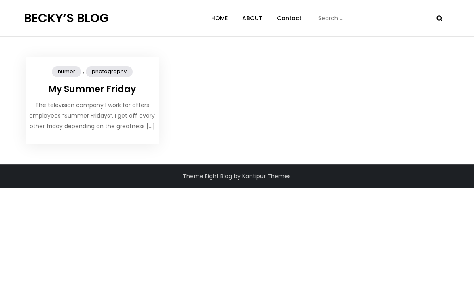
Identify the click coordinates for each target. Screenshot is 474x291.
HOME (219, 18)
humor (66, 71)
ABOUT (252, 18)
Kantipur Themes (266, 176)
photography (109, 71)
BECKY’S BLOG (66, 18)
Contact (289, 18)
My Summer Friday (92, 89)
